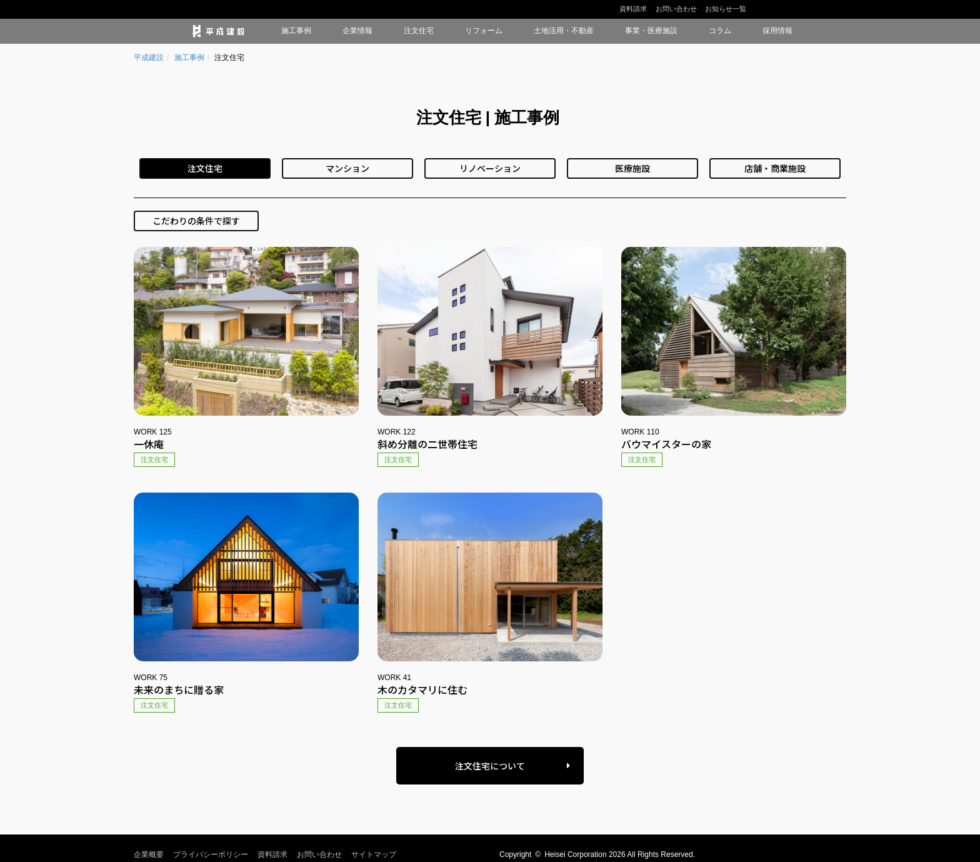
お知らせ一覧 (725, 9)
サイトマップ (373, 854)
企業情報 (357, 30)
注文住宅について (490, 765)
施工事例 (296, 30)
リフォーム (483, 30)
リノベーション (490, 168)
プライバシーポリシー (210, 854)
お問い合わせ (676, 9)
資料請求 (633, 9)
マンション (347, 168)
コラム (720, 30)
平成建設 (149, 57)
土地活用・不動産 (564, 30)
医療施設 (632, 168)
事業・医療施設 (651, 30)
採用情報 (777, 30)
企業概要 (149, 854)
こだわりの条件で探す (196, 220)
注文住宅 (419, 30)
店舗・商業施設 (775, 168)
